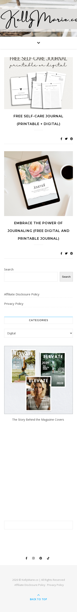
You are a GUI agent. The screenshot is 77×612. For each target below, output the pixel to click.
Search (9, 269)
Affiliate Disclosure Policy (21, 294)
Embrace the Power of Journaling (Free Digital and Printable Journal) (39, 231)
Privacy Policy (13, 304)
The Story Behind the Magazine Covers (38, 419)
